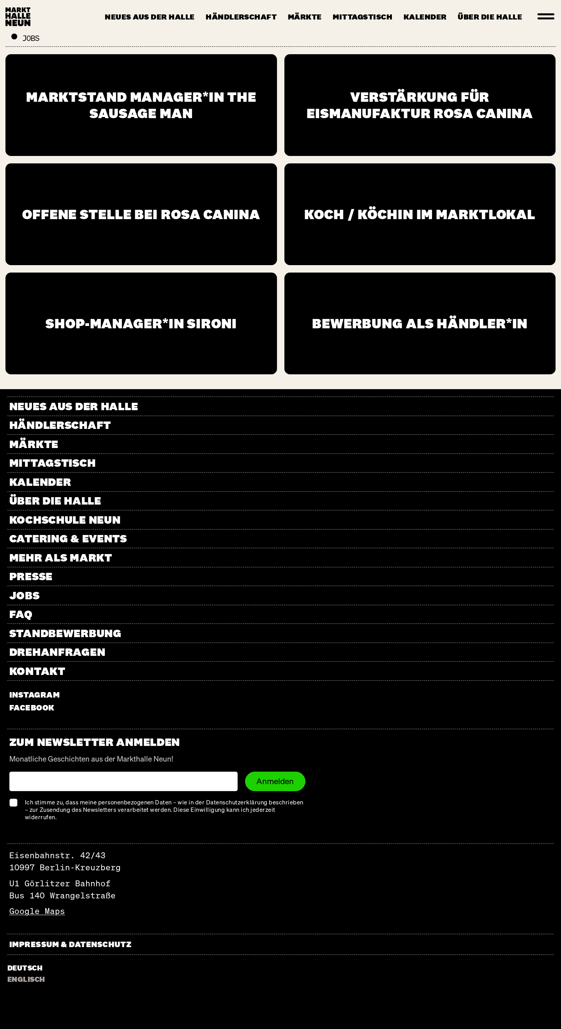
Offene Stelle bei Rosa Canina (141, 214)
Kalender (425, 17)
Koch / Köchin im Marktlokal (419, 214)
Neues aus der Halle (149, 17)
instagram (34, 694)
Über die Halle (490, 17)
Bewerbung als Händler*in (419, 323)
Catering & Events (68, 538)
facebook (32, 707)
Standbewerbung (65, 633)
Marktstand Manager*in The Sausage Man (141, 105)
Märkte (305, 17)
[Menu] (546, 16)
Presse (31, 576)
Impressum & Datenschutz (70, 944)
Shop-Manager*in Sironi (141, 323)
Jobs (24, 595)
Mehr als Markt (60, 557)
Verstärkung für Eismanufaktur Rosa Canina (420, 105)
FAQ (21, 614)
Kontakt (37, 671)
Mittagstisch (362, 17)
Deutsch (24, 967)
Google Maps (37, 911)
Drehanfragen (57, 652)
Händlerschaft (241, 17)
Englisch (26, 979)
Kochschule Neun (65, 519)
